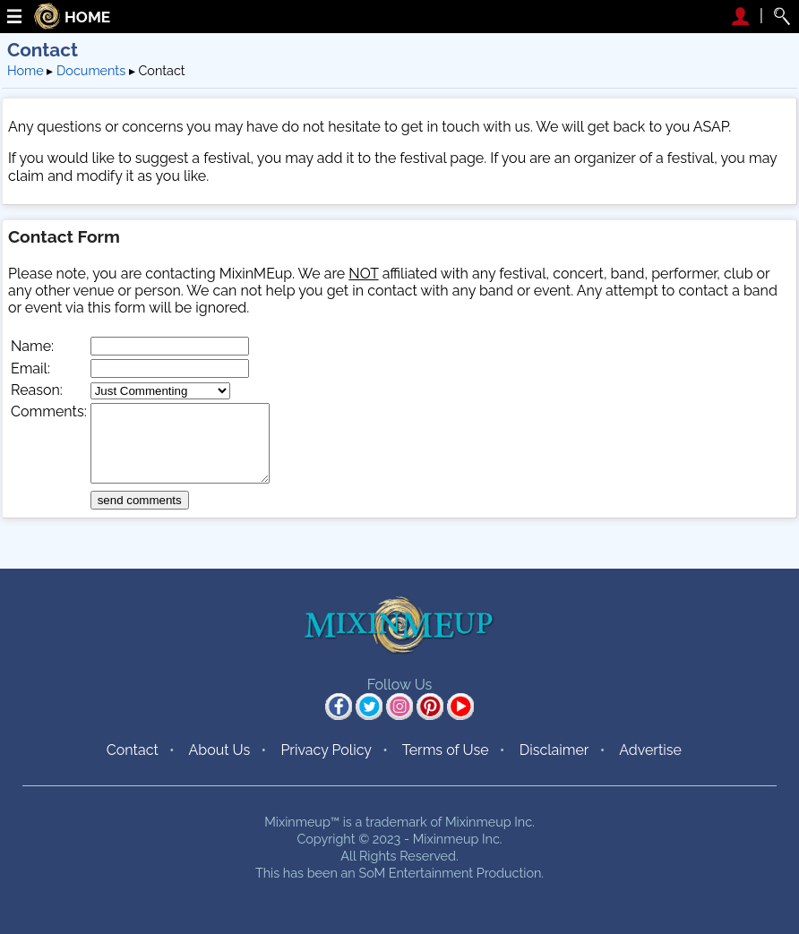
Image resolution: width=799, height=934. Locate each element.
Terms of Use (445, 749)
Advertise (650, 749)
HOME (87, 17)
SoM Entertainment (415, 872)
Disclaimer (554, 749)
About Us (219, 749)
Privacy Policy (326, 749)
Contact (133, 749)
